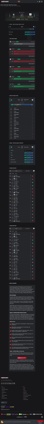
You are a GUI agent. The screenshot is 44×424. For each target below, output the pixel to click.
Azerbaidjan (6, 5)
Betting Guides (4, 398)
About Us (25, 392)
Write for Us (25, 393)
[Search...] (37, 1)
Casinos (3, 390)
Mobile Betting (4, 395)
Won (11, 152)
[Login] (39, 1)
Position (12, 150)
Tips (2, 5)
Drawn (12, 155)
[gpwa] (9, 414)
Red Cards (10, 34)
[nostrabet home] (4, 378)
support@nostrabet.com (5, 409)
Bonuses (3, 387)
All (10, 173)
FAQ (24, 389)
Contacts (24, 390)
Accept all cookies (40, 421)
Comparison (4, 392)
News (24, 387)
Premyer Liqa (11, 5)
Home (13, 173)
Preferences (40, 422)
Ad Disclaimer (25, 399)
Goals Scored (13, 159)
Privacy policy (25, 396)
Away (16, 173)
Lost (11, 157)
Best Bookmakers (5, 389)
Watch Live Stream (22, 357)
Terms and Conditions (27, 395)
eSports (3, 396)
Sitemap (24, 398)
